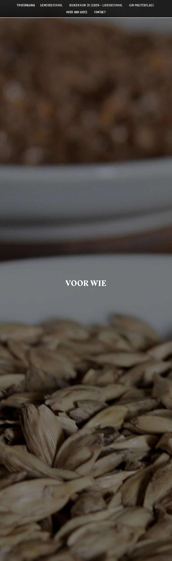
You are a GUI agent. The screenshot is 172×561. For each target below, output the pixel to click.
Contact (100, 12)
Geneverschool (51, 5)
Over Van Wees (77, 12)
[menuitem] (25, 5)
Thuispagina (26, 5)
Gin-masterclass (141, 5)
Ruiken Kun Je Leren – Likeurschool (96, 5)
